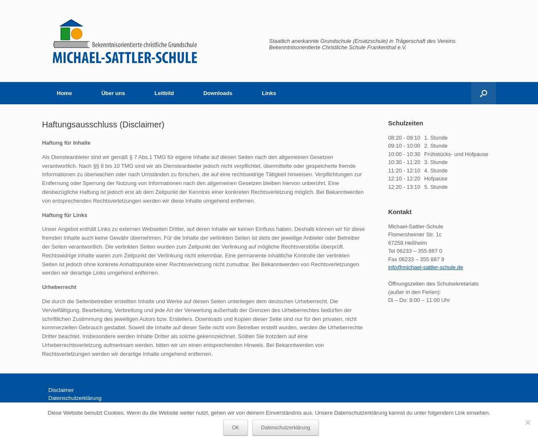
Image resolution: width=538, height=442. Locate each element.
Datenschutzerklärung (74, 398)
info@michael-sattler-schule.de (425, 267)
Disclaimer (61, 390)
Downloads (217, 93)
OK (235, 428)
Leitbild (164, 93)
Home (64, 93)
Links (269, 93)
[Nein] (527, 422)
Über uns (113, 93)
